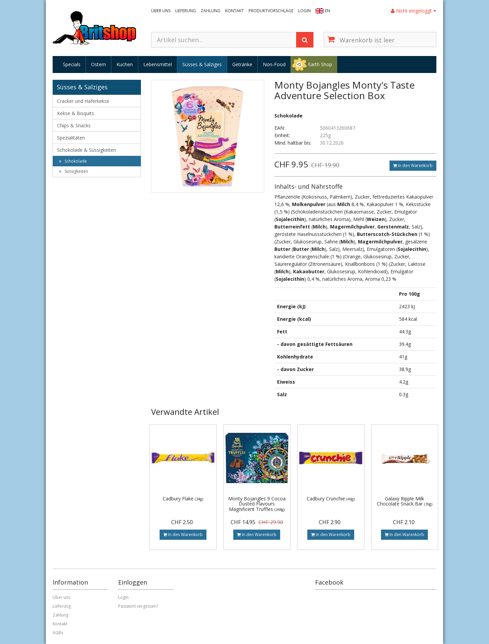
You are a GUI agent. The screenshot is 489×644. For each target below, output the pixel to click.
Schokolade (73, 161)
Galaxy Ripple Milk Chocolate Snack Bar (404, 501)
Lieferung (185, 11)
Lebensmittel (157, 64)
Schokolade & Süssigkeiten (86, 150)
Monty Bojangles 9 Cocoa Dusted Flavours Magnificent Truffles (257, 503)
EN (327, 11)
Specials (71, 64)
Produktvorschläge (271, 11)
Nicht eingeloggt (413, 10)
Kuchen (124, 64)
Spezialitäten (71, 137)
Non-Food (274, 64)
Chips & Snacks (74, 125)
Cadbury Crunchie (331, 498)
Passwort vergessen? (138, 606)
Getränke (242, 64)
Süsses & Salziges (202, 64)
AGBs (58, 633)
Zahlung (210, 11)
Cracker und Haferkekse (83, 101)
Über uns (160, 11)
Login (304, 11)
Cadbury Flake (183, 498)
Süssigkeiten (73, 171)
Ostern (98, 64)
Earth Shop (320, 64)
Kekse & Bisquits (75, 113)
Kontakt (234, 11)
